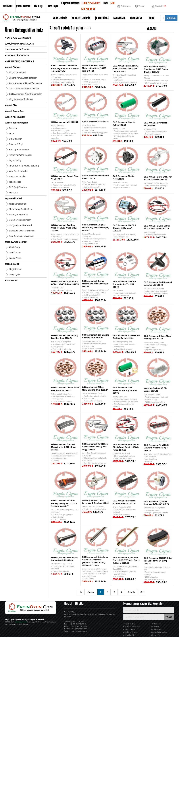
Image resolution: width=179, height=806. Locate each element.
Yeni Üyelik (7, 6)
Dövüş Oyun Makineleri (20, 220)
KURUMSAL (119, 18)
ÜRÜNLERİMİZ (60, 18)
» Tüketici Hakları (129, 629)
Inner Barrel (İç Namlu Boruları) (24, 165)
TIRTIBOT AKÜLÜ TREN (17, 49)
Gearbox (13, 128)
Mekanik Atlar (12, 264)
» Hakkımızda (156, 629)
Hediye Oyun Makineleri (20, 225)
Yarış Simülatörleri (17, 204)
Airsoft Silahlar (13, 67)
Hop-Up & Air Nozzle (19, 149)
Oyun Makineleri (13, 198)
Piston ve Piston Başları (20, 155)
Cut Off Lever (15, 139)
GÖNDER (169, 617)
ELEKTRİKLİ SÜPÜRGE (17, 55)
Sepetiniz (160, 6)
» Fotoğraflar (156, 635)
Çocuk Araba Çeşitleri (16, 242)
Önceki (91, 592)
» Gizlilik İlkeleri (129, 623)
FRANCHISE (136, 18)
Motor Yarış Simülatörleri (21, 209)
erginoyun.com (21, 622)
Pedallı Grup (15, 252)
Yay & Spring (15, 160)
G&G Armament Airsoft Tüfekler (24, 88)
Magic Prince (15, 269)
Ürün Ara (171, 18)
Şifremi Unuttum (23, 6)
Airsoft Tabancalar (17, 72)
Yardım (141, 6)
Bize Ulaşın (53, 6)
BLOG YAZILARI (151, 19)
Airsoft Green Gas (14, 111)
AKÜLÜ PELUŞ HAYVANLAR (19, 61)
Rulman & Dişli (16, 144)
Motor (12, 133)
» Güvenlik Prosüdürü (159, 632)
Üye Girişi (38, 6)
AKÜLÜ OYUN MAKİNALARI (19, 44)
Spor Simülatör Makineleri (21, 236)
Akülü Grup (14, 247)
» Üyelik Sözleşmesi (130, 632)
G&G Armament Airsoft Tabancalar (25, 94)
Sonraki (131, 592)
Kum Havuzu (11, 280)
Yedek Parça (15, 258)
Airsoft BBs (11, 105)
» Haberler (155, 626)
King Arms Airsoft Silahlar (21, 99)
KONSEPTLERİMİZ (81, 18)
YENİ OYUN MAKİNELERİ (18, 38)
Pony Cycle (14, 274)
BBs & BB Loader (17, 176)
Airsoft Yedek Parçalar (16, 122)
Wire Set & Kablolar (18, 171)
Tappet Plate (15, 182)
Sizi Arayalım (126, 6)
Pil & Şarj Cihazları (18, 187)
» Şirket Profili (128, 635)
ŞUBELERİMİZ (102, 18)
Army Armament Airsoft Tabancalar (25, 83)
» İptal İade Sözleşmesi (131, 626)
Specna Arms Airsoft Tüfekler (23, 78)
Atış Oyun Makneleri (18, 214)
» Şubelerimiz (156, 623)
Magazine (13, 192)
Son (142, 592)
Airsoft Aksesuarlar (15, 117)
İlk (81, 592)
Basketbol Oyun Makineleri (22, 230)
